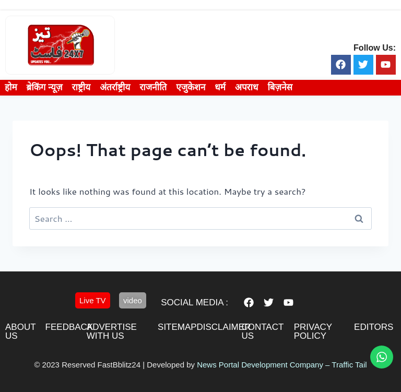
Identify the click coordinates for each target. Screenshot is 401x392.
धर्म (220, 87)
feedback (69, 327)
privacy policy (313, 331)
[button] (92, 300)
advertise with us (112, 331)
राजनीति (153, 87)
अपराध (246, 87)
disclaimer (223, 327)
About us (20, 331)
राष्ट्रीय (81, 87)
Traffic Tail (349, 364)
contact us (262, 331)
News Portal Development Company (260, 364)
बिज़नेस (279, 87)
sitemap (177, 327)
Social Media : (194, 302)
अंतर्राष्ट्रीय (115, 87)
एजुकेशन (190, 87)
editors (373, 327)
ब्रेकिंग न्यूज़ (45, 87)
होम (11, 87)
